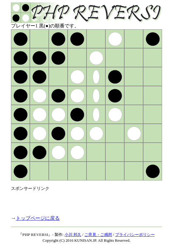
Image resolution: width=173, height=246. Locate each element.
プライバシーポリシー (135, 235)
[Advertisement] (82, 200)
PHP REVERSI (35, 235)
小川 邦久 (73, 235)
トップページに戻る (38, 218)
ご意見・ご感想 (98, 235)
